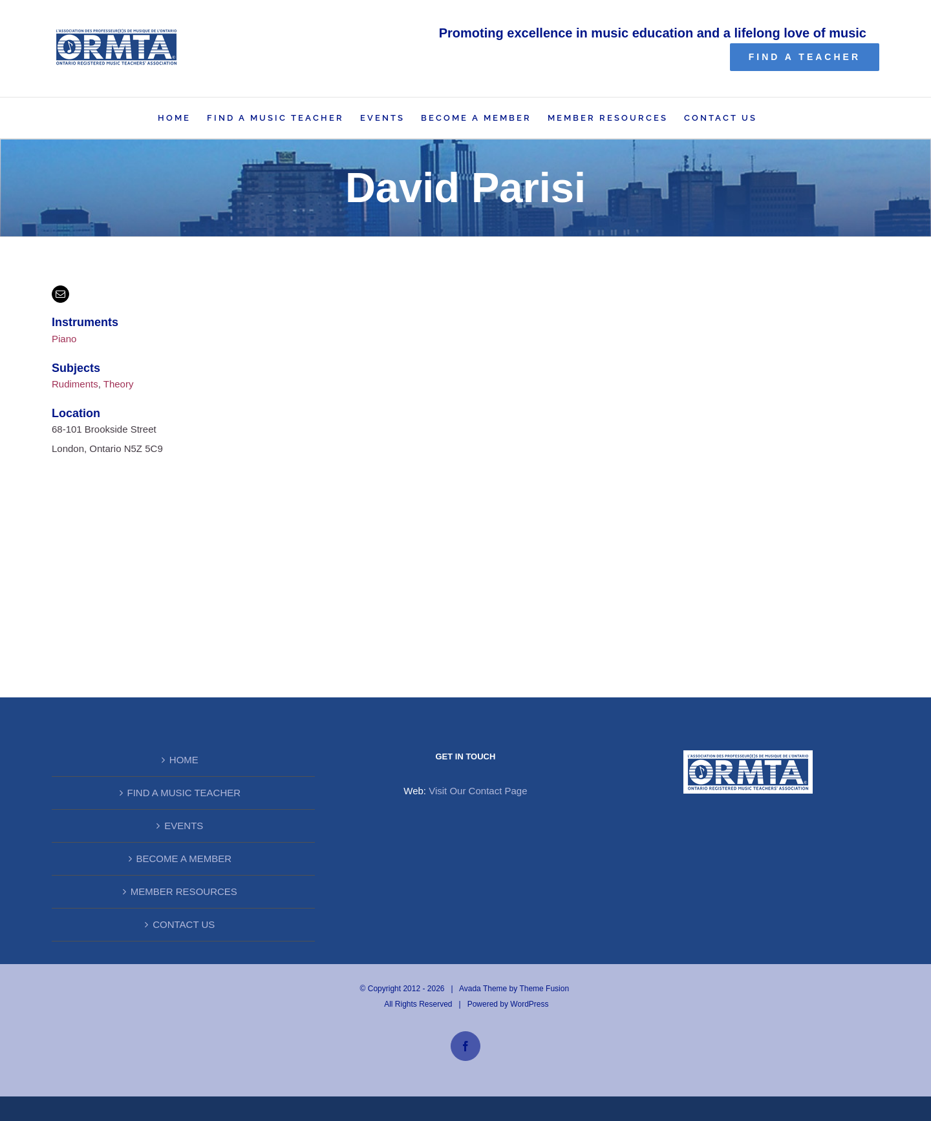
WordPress (529, 1004)
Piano (64, 338)
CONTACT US (184, 924)
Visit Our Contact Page (478, 790)
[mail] (60, 294)
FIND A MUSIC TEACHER (184, 792)
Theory (118, 383)
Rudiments (75, 383)
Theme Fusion (544, 988)
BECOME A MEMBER (184, 858)
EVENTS (183, 825)
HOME (183, 759)
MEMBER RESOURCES (184, 891)
